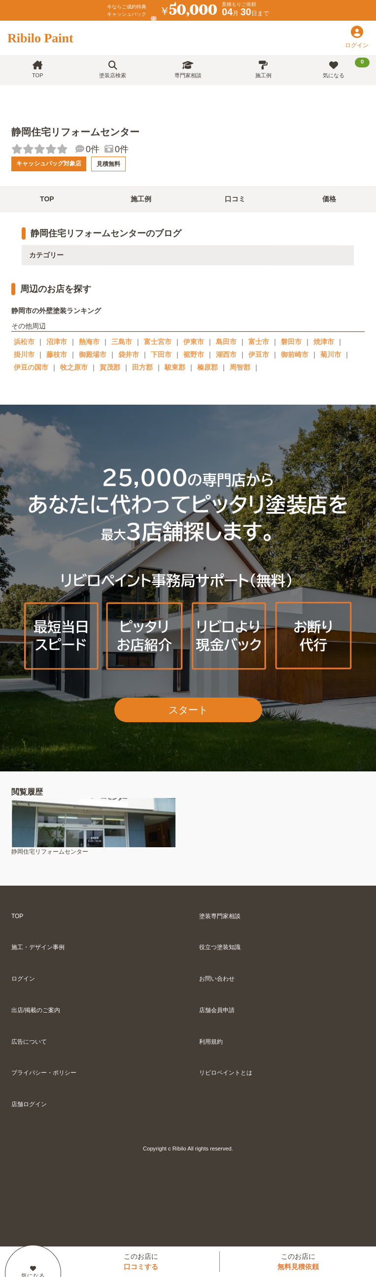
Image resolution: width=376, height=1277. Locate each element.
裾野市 (193, 354)
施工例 (263, 69)
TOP (37, 69)
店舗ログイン (29, 1104)
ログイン (23, 978)
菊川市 (330, 354)
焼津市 (323, 342)
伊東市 (193, 342)
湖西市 (226, 354)
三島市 (121, 342)
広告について (29, 1041)
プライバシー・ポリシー (43, 1072)
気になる (346, 68)
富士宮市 (157, 342)
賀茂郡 (110, 367)
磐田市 (291, 342)
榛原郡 (207, 367)
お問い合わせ (217, 978)
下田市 (161, 354)
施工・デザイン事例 (38, 947)
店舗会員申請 (217, 1010)
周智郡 (240, 367)
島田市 (226, 342)
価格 (329, 199)
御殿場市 (92, 354)
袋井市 (128, 354)
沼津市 (56, 342)
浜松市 (24, 342)
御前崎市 (294, 354)
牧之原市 (74, 367)
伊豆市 (258, 354)
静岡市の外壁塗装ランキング (56, 311)
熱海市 (89, 342)
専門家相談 (188, 69)
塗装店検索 (112, 69)
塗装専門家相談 (219, 916)
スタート (188, 709)
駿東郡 (175, 367)
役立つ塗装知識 (219, 947)
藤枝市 (56, 354)
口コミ (235, 199)
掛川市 (24, 354)
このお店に (141, 1261)
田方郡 (142, 367)
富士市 (258, 342)
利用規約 (211, 1041)
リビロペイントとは (225, 1072)
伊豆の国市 (31, 367)
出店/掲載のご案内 (35, 1010)
